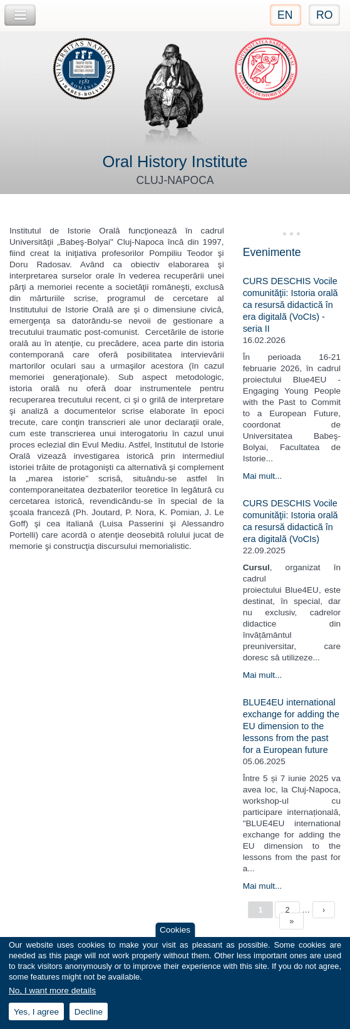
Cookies (175, 929)
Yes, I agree (36, 1011)
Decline (89, 1011)
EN (284, 15)
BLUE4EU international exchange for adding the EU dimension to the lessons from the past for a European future (291, 726)
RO (324, 15)
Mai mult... (262, 476)
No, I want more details (52, 991)
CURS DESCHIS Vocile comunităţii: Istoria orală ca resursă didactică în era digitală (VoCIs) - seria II (290, 305)
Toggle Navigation (20, 15)
